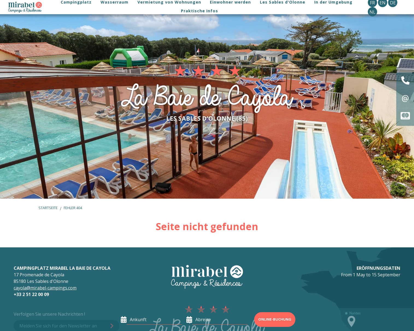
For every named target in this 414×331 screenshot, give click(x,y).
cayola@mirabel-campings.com (45, 288)
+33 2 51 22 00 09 (31, 294)
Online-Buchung (274, 319)
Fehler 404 (73, 207)
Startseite (48, 207)
